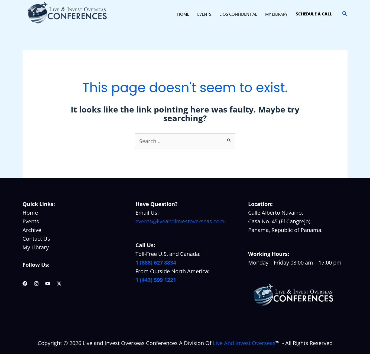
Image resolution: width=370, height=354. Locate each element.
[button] (345, 14)
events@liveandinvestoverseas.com (180, 221)
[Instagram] (36, 283)
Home (30, 212)
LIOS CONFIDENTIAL (238, 14)
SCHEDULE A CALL (314, 14)
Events (30, 221)
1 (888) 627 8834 (155, 262)
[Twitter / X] (59, 283)
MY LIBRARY (276, 14)
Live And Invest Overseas (244, 343)
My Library (35, 247)
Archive (31, 230)
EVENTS (204, 14)
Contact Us (36, 238)
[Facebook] (24, 283)
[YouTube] (47, 283)
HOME (183, 14)
